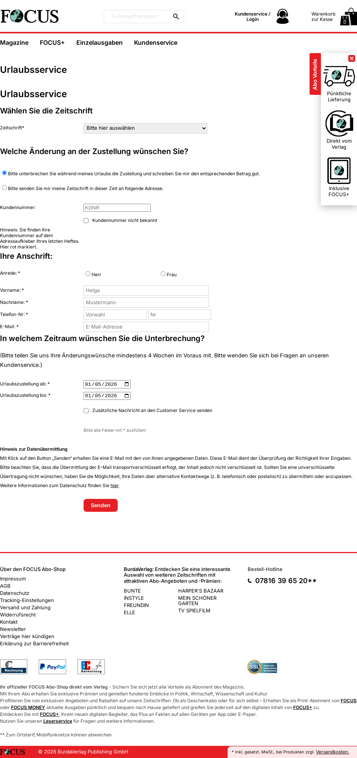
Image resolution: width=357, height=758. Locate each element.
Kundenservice (155, 42)
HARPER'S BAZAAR (200, 590)
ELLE (129, 612)
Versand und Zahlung (25, 607)
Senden (101, 505)
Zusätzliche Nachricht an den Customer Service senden (148, 410)
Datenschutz (14, 593)
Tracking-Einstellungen (27, 600)
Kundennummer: (18, 207)
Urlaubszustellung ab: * (25, 384)
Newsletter (13, 629)
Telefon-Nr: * (14, 314)
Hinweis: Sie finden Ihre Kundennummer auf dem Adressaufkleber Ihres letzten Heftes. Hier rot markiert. (39, 238)
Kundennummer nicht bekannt (120, 220)
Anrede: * (10, 273)
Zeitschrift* (12, 128)
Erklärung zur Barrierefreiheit (34, 643)
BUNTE (132, 590)
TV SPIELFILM (194, 610)
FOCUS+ (52, 42)
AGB (5, 586)
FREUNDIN (136, 605)
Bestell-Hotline (265, 569)
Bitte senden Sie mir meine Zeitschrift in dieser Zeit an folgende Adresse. (82, 188)
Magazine (14, 42)
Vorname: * (12, 290)
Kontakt (8, 622)
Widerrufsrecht (18, 615)
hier (114, 485)
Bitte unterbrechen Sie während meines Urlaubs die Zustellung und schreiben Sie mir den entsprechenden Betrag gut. (131, 173)
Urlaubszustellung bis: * (25, 395)
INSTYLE (134, 597)
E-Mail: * (9, 326)
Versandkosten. (332, 752)
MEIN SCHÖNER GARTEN (197, 600)
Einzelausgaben (99, 42)
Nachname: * (14, 302)
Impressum (13, 579)
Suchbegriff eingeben (135, 16)
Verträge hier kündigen (27, 636)
